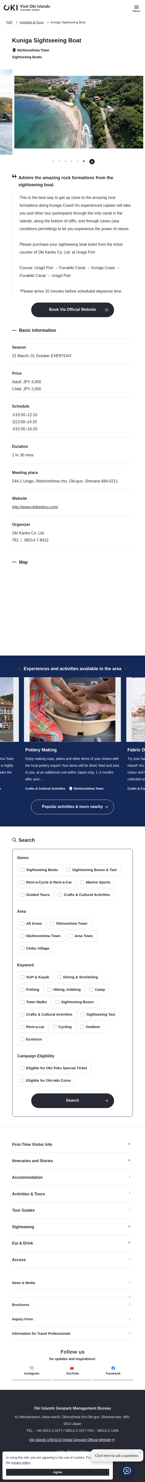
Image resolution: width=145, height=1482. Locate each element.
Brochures (20, 1305)
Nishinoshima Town (43, 936)
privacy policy (20, 1462)
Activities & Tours (32, 22)
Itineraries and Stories (71, 1161)
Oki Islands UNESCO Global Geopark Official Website (64, 1439)
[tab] (53, 161)
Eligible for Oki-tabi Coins (48, 1080)
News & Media (23, 1283)
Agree (57, 1472)
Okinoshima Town (71, 923)
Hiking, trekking (67, 989)
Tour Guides (23, 1210)
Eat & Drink (71, 1243)
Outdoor (93, 1027)
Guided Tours (38, 895)
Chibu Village (37, 948)
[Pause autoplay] (92, 161)
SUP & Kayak (37, 977)
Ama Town (84, 936)
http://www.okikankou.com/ (35, 507)
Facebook (113, 1370)
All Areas (34, 923)
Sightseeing (71, 1227)
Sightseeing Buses (77, 1002)
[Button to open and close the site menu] (136, 8)
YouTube (72, 1371)
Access (19, 1260)
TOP (9, 22)
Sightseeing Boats (42, 870)
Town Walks (36, 1002)
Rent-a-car (35, 1027)
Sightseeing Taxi (101, 1014)
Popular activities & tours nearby (72, 807)
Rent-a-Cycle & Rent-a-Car (49, 882)
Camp (100, 989)
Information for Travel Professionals (41, 1333)
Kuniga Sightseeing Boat (68, 22)
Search (72, 1100)
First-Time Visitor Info (71, 1144)
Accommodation (27, 1177)
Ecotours (34, 1039)
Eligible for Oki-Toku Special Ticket (56, 1068)
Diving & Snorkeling (80, 977)
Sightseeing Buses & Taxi (94, 870)
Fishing (32, 989)
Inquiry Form (22, 1319)
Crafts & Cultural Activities (87, 895)
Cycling (65, 1027)
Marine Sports (98, 882)
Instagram (31, 1370)
